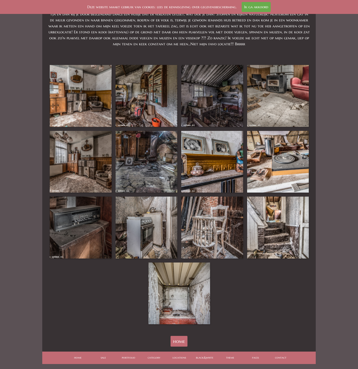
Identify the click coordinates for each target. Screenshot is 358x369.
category (154, 357)
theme (230, 357)
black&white (204, 357)
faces (255, 357)
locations (179, 357)
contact (280, 357)
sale (103, 357)
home (179, 341)
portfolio (128, 357)
